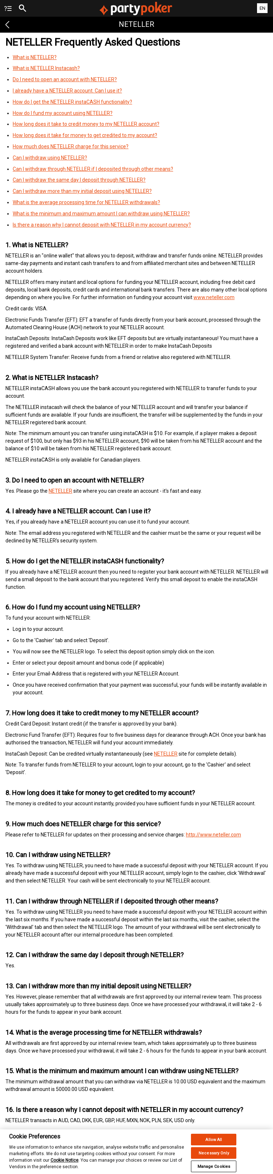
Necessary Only (214, 1157)
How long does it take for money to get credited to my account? (85, 135)
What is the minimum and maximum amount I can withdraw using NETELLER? (101, 213)
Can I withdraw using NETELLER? (50, 158)
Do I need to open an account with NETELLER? (65, 79)
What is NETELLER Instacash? (46, 68)
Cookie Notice (64, 1164)
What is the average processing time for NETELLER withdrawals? (86, 202)
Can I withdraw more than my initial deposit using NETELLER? (82, 191)
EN (262, 8)
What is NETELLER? (35, 57)
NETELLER (60, 491)
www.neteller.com (214, 297)
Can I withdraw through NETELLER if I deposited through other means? (93, 169)
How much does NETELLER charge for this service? (71, 146)
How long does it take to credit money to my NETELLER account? (86, 124)
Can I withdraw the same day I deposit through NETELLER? (79, 180)
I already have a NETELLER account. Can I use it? (67, 91)
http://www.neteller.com (213, 835)
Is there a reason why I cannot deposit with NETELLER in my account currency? (102, 225)
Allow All (213, 1143)
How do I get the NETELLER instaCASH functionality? (72, 102)
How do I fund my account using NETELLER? (63, 113)
